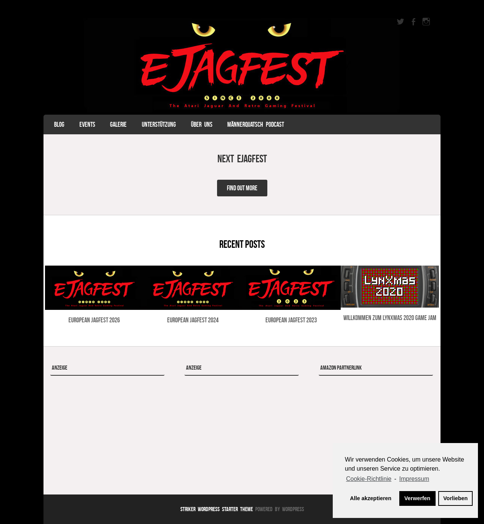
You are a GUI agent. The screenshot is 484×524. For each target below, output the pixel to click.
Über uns (202, 124)
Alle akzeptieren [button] (371, 498)
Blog (59, 124)
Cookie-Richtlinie (368, 479)
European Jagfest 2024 (193, 320)
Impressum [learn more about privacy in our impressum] (414, 479)
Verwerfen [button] (417, 498)
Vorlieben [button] (455, 498)
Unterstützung (159, 124)
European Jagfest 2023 (291, 320)
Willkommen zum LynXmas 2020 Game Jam (389, 318)
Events (87, 124)
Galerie (118, 124)
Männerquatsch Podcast (255, 124)
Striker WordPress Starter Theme (216, 509)
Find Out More (242, 188)
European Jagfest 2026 (94, 320)
